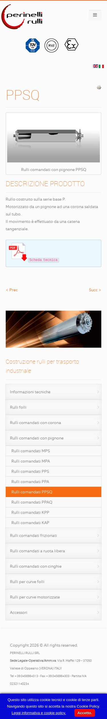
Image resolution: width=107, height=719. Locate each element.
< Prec (12, 289)
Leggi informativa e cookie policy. (39, 713)
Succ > (95, 289)
